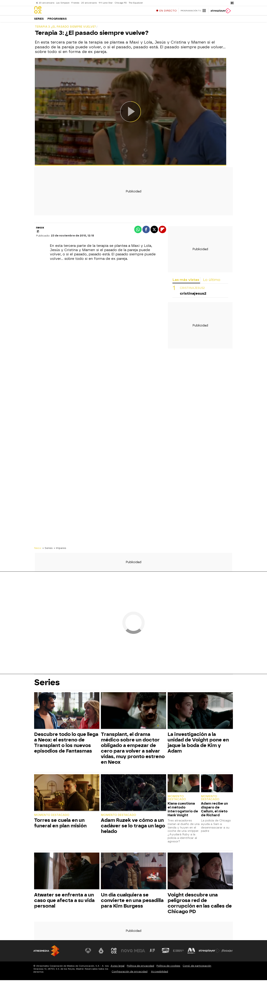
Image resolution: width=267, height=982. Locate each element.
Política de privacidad (140, 967)
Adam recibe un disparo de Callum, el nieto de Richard (214, 811)
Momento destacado (51, 816)
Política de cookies (168, 967)
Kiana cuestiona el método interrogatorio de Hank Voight (183, 811)
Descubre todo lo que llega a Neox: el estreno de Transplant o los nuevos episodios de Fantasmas (66, 744)
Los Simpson (63, 3)
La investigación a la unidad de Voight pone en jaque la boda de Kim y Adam (198, 744)
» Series (47, 549)
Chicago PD (121, 3)
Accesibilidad (159, 973)
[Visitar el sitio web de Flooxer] (227, 952)
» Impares (60, 549)
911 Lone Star (106, 3)
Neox (37, 549)
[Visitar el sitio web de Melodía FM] (191, 952)
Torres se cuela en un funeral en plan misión (60, 824)
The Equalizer (136, 3)
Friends (75, 3)
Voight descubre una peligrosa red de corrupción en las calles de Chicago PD (200, 905)
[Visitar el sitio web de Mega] (139, 952)
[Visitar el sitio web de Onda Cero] (165, 952)
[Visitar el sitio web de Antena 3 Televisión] (88, 952)
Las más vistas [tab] (185, 281)
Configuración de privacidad (129, 973)
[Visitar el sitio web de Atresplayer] (209, 952)
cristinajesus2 (192, 289)
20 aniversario (46, 3)
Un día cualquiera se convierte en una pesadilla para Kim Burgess (132, 902)
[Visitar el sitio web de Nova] (126, 952)
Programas (57, 20)
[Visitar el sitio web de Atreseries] (152, 952)
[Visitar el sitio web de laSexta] (101, 952)
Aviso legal (117, 967)
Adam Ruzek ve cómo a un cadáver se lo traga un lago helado (133, 827)
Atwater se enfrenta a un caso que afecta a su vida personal (64, 902)
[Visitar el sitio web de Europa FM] (178, 952)
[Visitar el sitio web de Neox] (113, 952)
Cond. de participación (197, 967)
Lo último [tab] (211, 281)
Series (39, 20)
